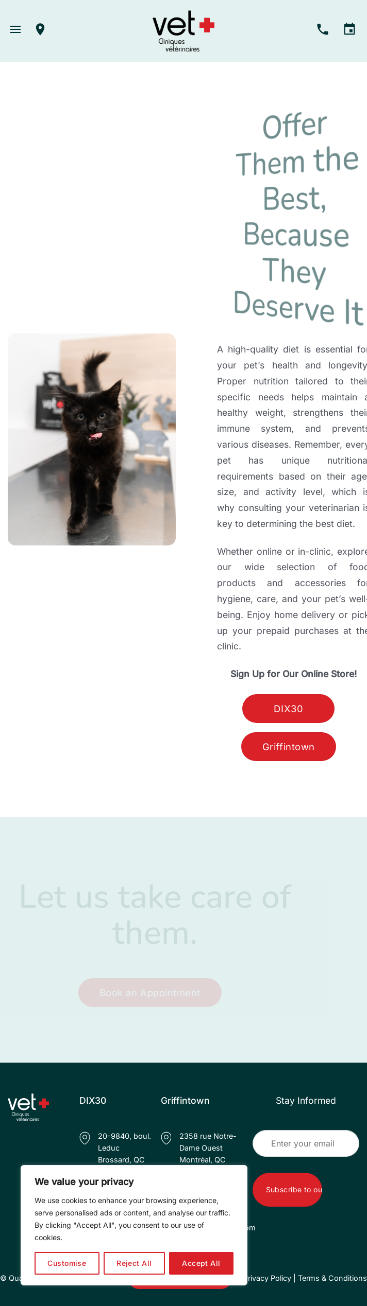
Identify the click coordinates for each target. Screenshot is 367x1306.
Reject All (134, 1263)
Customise (66, 1263)
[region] (134, 1225)
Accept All (201, 1263)
